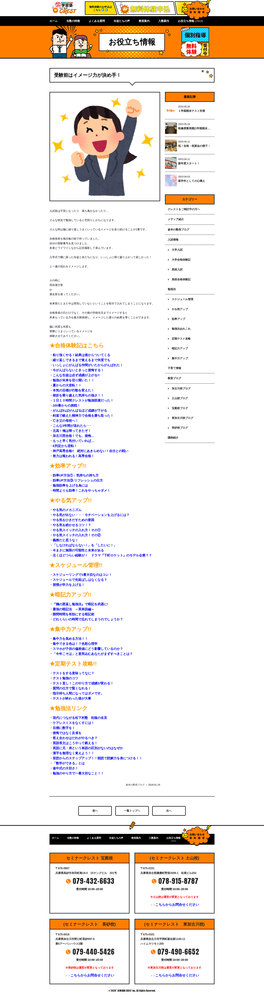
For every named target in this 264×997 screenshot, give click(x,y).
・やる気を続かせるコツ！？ (70, 525)
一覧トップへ (132, 810)
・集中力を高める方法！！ (69, 638)
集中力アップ (180, 358)
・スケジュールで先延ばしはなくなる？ (78, 579)
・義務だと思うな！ (64, 540)
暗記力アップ (180, 348)
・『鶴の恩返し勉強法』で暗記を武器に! (79, 604)
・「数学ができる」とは (67, 763)
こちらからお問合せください (177, 904)
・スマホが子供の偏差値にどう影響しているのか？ (86, 649)
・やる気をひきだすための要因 (72, 520)
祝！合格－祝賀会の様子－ (194, 145)
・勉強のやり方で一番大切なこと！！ (77, 773)
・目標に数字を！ (62, 728)
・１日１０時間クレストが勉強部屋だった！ (81, 400)
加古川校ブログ (181, 388)
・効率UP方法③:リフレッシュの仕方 (76, 480)
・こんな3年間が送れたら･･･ (70, 425)
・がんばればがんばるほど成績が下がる (78, 410)
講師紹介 (173, 437)
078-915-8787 (178, 881)
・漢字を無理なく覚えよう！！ (72, 753)
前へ (95, 810)
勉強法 (172, 289)
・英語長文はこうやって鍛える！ (73, 743)
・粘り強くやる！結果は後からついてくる (80, 355)
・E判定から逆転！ (63, 446)
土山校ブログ (180, 398)
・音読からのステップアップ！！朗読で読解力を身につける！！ (96, 758)
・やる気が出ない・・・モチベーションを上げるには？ (89, 515)
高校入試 (177, 269)
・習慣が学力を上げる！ (67, 585)
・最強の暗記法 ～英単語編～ (72, 609)
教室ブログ (174, 378)
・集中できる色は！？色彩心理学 (73, 643)
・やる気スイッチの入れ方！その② (75, 535)
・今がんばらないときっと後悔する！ (77, 370)
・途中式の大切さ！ (64, 768)
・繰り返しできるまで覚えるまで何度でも (80, 360)
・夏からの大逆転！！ (65, 385)
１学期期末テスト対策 (191, 110)
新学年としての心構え (191, 180)
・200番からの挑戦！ (67, 405)
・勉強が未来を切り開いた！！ (72, 380)
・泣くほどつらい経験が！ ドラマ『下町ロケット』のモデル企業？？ (101, 555)
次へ (169, 810)
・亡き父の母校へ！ (64, 420)
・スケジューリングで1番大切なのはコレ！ (81, 574)
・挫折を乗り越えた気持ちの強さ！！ (77, 395)
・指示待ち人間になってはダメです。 (77, 693)
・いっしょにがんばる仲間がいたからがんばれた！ (86, 365)
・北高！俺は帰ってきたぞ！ (70, 431)
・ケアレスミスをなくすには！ (72, 723)
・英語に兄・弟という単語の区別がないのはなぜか (86, 748)
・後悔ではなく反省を (65, 733)
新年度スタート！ (189, 163)
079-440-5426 (94, 952)
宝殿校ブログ (180, 408)
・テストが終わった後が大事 (70, 698)
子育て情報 (174, 368)
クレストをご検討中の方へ (184, 209)
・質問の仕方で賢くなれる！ (70, 688)
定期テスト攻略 (181, 338)
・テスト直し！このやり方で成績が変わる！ (81, 683)
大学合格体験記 (181, 259)
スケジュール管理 (182, 299)
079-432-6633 (93, 881)
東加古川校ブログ (182, 418)
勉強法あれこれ (181, 328)
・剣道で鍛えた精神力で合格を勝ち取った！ (81, 415)
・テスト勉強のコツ (64, 678)
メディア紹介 (176, 219)
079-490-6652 (178, 952)
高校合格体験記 (181, 279)
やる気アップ (180, 309)
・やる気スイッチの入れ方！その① (75, 530)
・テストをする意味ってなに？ (72, 673)
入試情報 (173, 239)
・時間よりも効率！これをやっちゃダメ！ (80, 490)
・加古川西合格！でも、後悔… (72, 436)
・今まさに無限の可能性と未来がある (77, 550)
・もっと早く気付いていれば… (72, 441)
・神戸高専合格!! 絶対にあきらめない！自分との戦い (89, 451)
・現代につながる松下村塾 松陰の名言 (78, 718)
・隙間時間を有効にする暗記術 (72, 614)
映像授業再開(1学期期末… (194, 128)
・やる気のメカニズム (65, 510)
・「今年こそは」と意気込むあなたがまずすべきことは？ (91, 654)
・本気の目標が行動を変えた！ (73, 390)
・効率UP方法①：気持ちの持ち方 (74, 475)
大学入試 (177, 249)
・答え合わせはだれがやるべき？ (73, 738)
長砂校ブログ (180, 427)
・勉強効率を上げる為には (69, 485)
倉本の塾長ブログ (135, 784)
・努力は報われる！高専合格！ (72, 456)
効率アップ (178, 319)
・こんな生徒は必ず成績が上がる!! (75, 375)
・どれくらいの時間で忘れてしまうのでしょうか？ (86, 619)
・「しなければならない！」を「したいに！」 (83, 545)
